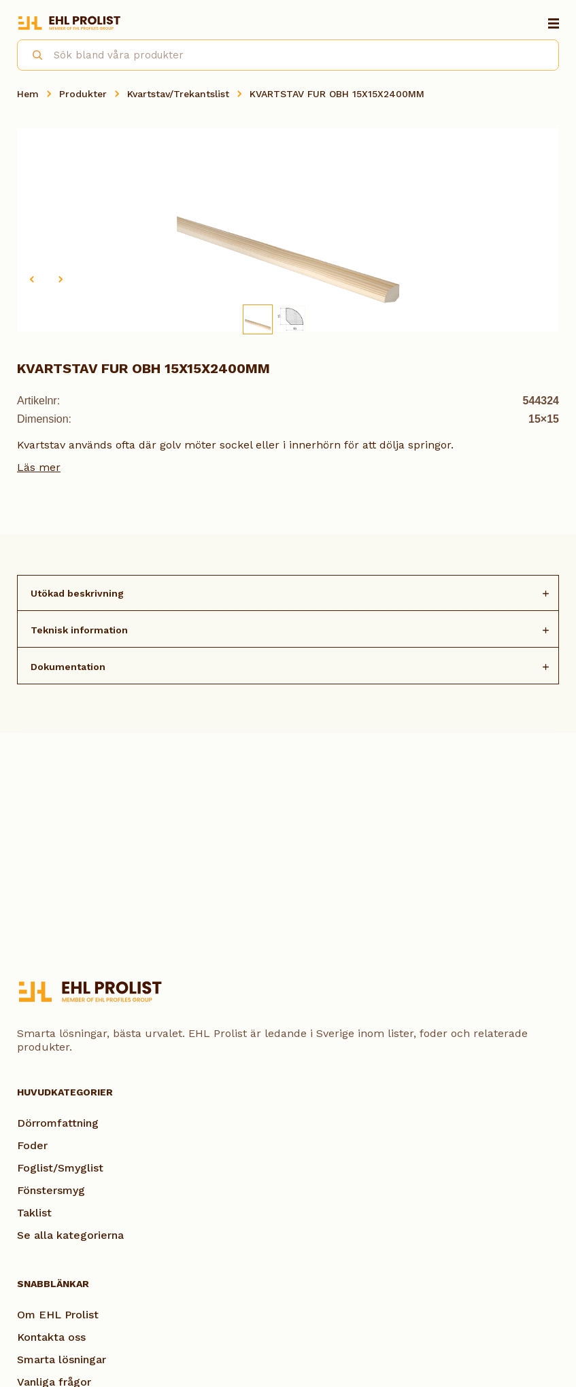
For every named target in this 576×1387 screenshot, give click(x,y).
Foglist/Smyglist (60, 1167)
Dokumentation (68, 666)
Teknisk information (79, 630)
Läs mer (39, 467)
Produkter (83, 93)
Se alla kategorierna (70, 1235)
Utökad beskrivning (77, 593)
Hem (28, 93)
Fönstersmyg (51, 1190)
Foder (32, 1145)
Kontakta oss (51, 1337)
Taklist (34, 1212)
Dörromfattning (58, 1123)
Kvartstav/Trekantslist (178, 93)
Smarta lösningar (61, 1359)
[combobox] (288, 55)
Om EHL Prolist (58, 1314)
